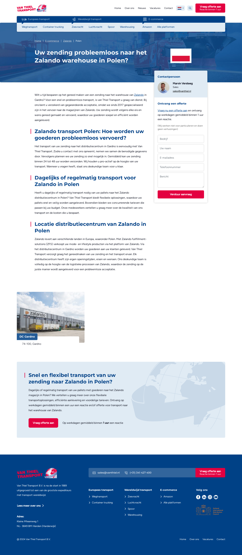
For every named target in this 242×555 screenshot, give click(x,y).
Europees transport (36, 19)
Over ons (129, 8)
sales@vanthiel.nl (182, 91)
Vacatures (155, 8)
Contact (168, 8)
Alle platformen (172, 502)
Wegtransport (100, 496)
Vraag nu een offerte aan (172, 110)
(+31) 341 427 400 (138, 472)
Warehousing (135, 514)
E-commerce (153, 19)
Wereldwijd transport (87, 19)
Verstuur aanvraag (181, 194)
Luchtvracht (134, 502)
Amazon (168, 496)
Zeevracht (133, 496)
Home (117, 8)
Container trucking (102, 502)
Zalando (139, 94)
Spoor (131, 508)
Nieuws (142, 8)
